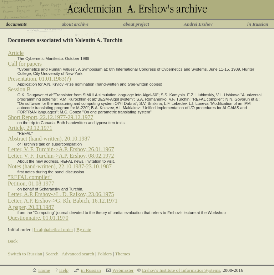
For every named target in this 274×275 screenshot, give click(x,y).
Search (52, 253)
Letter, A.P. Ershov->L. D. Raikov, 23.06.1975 (61, 194)
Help (63, 270)
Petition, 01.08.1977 (31, 183)
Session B (19, 89)
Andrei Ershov (198, 24)
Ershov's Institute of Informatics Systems (181, 270)
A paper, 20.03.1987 (31, 207)
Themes (122, 253)
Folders (104, 253)
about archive (75, 24)
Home (44, 270)
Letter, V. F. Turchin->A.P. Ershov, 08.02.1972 (61, 156)
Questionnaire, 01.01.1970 (38, 218)
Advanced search (77, 253)
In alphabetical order (53, 229)
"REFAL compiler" (30, 177)
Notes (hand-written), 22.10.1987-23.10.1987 (60, 166)
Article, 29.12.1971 (30, 128)
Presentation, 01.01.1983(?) (39, 79)
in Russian (257, 24)
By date (83, 229)
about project (136, 24)
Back (12, 241)
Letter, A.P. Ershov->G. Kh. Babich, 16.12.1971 (62, 201)
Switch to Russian (25, 253)
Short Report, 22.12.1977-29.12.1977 (50, 117)
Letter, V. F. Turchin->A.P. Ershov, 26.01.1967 (61, 149)
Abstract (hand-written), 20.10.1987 (49, 139)
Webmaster (123, 270)
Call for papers (25, 64)
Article (16, 53)
